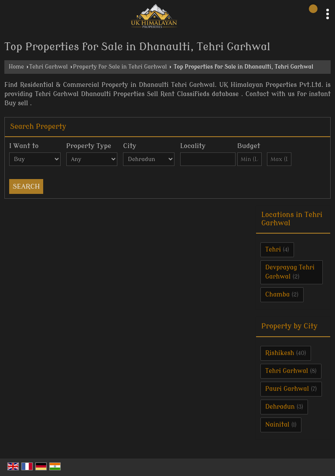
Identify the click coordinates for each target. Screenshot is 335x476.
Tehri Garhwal (48, 67)
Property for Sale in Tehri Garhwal (120, 67)
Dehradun (280, 407)
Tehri (273, 249)
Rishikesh (279, 353)
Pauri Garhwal (287, 389)
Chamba (277, 294)
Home (16, 67)
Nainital (277, 424)
